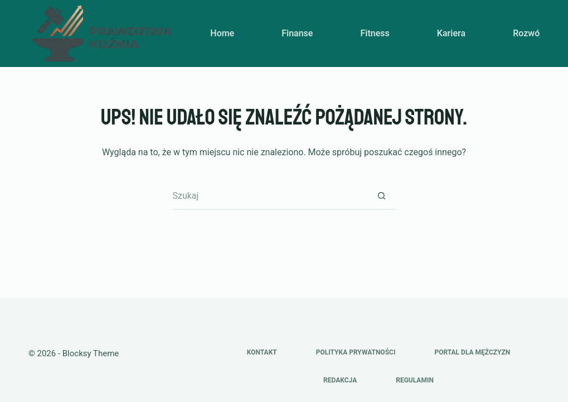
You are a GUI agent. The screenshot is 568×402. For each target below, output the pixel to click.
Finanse (297, 33)
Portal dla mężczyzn (472, 352)
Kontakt (262, 352)
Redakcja (340, 380)
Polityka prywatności (356, 352)
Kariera (451, 33)
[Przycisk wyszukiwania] (382, 196)
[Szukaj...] (270, 196)
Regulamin (415, 380)
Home (222, 33)
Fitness (374, 33)
